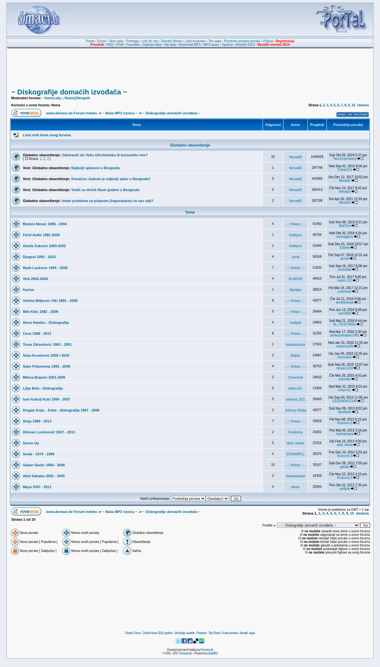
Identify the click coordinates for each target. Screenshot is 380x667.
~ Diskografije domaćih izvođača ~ (69, 92)
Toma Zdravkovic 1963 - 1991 (47, 344)
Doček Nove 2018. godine (157, 633)
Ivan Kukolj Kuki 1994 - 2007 (46, 399)
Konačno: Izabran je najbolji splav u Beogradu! (110, 179)
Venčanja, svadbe (184, 633)
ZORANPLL (295, 454)
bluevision (344, 357)
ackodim (345, 379)
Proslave (201, 633)
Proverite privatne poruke (242, 41)
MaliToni (345, 225)
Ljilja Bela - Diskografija (43, 388)
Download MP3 (190, 44)
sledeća (363, 105)
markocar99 (344, 346)
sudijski (295, 322)
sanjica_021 (295, 399)
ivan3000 (344, 313)
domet (344, 258)
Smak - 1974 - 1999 (39, 454)
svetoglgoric (344, 236)
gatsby (344, 467)
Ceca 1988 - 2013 (37, 333)
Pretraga (132, 41)
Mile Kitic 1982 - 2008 (40, 312)
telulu (295, 487)
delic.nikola (295, 443)
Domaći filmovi (171, 41)
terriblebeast (345, 302)
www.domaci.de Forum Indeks (71, 113)
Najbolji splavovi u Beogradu (95, 168)
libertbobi (344, 412)
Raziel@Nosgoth (77, 98)
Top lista (170, 44)
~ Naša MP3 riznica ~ (119, 113)
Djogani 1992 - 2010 (39, 257)
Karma (28, 290)
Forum (101, 41)
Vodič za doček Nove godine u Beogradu (105, 190)
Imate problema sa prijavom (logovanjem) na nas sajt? (108, 201)
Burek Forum (133, 633)
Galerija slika (152, 44)
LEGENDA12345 (345, 401)
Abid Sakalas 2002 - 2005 (44, 476)
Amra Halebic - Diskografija (46, 322)
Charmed (295, 377)
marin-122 (344, 280)
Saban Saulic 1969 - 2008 (44, 465)
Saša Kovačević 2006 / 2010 (46, 355)
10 (353, 105)
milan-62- (295, 388)
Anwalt (243, 633)
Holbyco (295, 235)
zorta (295, 257)
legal (251, 633)
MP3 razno (211, 44)
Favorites (133, 44)
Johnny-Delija (295, 410)
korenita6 (344, 269)
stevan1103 (344, 368)
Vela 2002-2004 (35, 279)
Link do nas (150, 41)
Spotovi (227, 44)
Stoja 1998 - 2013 (37, 421)
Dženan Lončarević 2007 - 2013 (49, 432)
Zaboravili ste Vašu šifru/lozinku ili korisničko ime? (105, 155)
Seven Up (31, 443)
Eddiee (345, 247)
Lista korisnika (195, 41)
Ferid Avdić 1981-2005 (41, 235)
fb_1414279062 (345, 324)
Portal (90, 41)
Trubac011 (344, 169)
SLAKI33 (295, 279)
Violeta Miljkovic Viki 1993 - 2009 (50, 301)
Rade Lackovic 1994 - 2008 (45, 268)
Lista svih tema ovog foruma (47, 135)
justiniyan (345, 291)
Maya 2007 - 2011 (37, 487)
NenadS (295, 157)
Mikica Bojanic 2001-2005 (44, 377)
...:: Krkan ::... (295, 224)
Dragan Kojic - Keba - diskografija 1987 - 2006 (61, 410)
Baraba (295, 290)
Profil (120, 44)
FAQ (110, 44)
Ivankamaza (295, 344)
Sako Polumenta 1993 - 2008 (46, 366)
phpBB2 (213, 653)
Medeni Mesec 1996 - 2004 (45, 224)
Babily (295, 355)
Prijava (268, 41)
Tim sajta (214, 41)
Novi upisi (116, 41)
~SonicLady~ (53, 98)
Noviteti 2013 (245, 44)
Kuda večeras (230, 633)
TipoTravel (214, 633)
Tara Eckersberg (344, 158)
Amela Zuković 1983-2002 (44, 246)
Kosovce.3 (344, 423)
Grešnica (295, 432)
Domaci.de (207, 650)
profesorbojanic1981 (344, 335)
